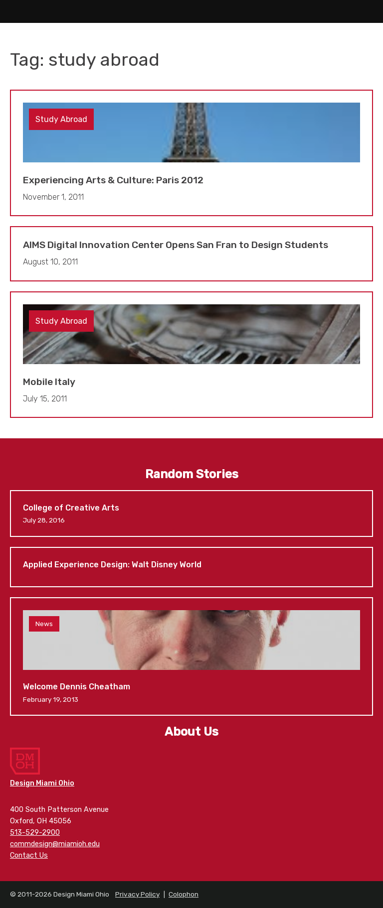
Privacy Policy (137, 894)
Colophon (183, 894)
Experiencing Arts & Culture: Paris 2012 (191, 153)
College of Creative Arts (191, 513)
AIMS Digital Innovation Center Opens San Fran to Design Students (191, 253)
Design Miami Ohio (191, 11)
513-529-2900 (35, 832)
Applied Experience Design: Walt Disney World (191, 567)
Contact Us (29, 855)
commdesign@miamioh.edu (55, 844)
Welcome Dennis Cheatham (191, 656)
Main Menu (11, 11)
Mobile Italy (191, 354)
